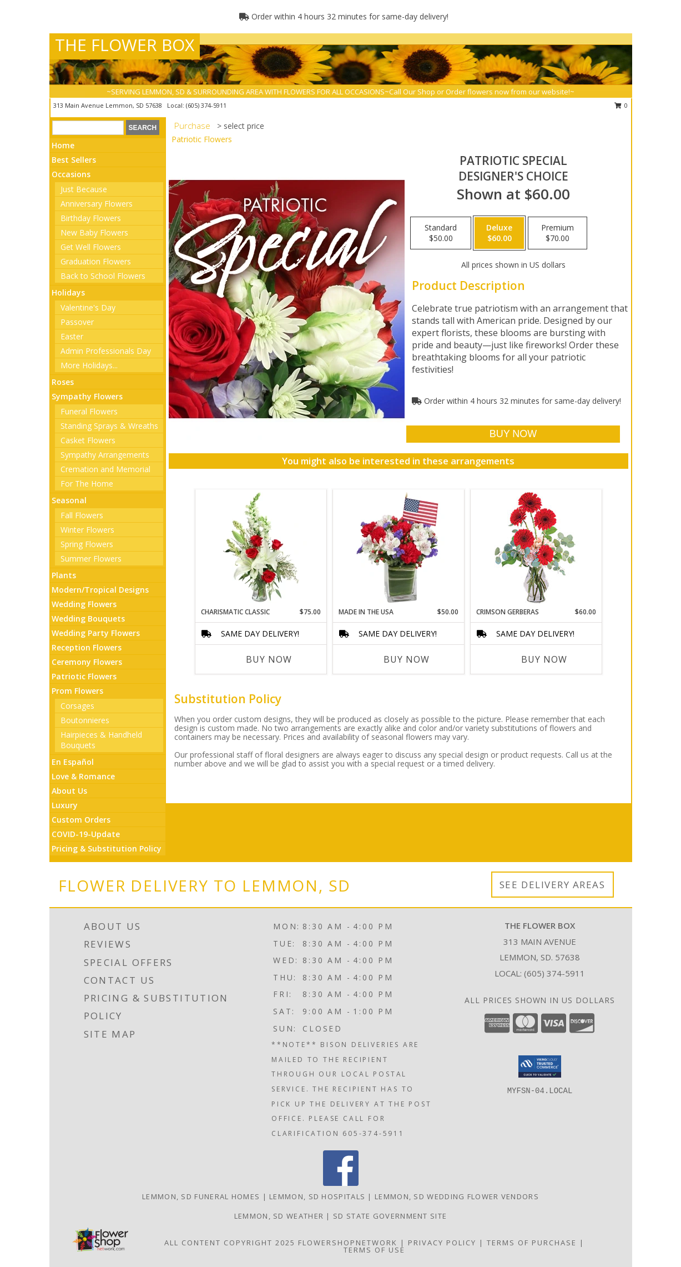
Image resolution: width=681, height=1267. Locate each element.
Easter (71, 336)
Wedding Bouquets (88, 618)
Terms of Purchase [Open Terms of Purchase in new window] (532, 1243)
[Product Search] (88, 128)
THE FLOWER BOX (124, 45)
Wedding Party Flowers (96, 633)
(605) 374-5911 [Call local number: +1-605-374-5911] (206, 105)
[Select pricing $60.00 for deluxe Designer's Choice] (499, 233)
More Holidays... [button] (89, 365)
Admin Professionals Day (105, 350)
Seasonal (69, 500)
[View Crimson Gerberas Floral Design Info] (536, 548)
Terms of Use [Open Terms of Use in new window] (374, 1250)
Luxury (65, 805)
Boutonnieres (84, 720)
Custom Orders (81, 819)
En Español (73, 762)
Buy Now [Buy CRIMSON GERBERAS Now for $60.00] (544, 659)
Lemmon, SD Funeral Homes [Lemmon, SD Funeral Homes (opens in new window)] (201, 1196)
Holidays (68, 292)
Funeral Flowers (89, 411)
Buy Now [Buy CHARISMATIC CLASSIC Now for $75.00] (269, 659)
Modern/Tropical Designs (100, 589)
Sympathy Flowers (87, 396)
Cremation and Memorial (105, 469)
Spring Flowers (86, 544)
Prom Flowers (77, 690)
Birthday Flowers (90, 218)
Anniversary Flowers (96, 203)
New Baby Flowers (94, 232)
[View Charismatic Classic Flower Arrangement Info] (260, 548)
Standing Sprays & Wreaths (109, 425)
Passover (77, 322)
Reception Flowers (87, 647)
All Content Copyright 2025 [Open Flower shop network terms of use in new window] (229, 1243)
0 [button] (621, 105)
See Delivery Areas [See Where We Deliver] (553, 884)
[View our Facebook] (341, 1183)
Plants (64, 575)
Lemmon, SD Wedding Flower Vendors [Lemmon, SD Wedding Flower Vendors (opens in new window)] (457, 1196)
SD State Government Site (390, 1216)
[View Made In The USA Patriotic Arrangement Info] (398, 548)
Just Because (83, 189)
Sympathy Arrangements (104, 454)
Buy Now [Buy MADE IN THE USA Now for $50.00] (407, 659)
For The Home (86, 483)
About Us (69, 790)
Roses (63, 382)
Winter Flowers (87, 529)
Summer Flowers (91, 558)
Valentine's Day (87, 307)
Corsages (77, 705)
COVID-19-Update (86, 834)
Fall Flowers (81, 515)
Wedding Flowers (84, 604)
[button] (539, 1066)
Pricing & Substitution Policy (107, 848)
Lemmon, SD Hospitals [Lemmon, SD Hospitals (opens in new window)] (317, 1196)
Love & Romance (83, 776)
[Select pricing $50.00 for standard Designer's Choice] (441, 233)
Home (63, 145)
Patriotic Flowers (84, 676)
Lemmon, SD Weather (279, 1216)
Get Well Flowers (90, 247)
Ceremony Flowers (87, 662)
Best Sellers (74, 159)
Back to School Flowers (102, 276)
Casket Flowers (87, 440)
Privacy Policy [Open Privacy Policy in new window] (442, 1243)
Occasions (71, 174)
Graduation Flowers (95, 261)
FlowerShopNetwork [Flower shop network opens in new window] (347, 1243)
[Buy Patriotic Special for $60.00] (513, 434)
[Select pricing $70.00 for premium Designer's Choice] (557, 233)
